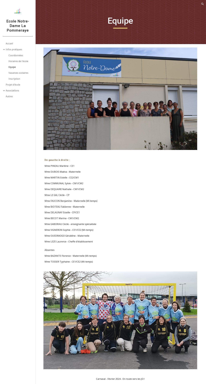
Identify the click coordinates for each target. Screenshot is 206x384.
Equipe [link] (12, 67)
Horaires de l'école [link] (18, 61)
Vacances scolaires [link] (18, 72)
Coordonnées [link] (16, 55)
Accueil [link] (9, 43)
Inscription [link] (14, 78)
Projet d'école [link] (13, 84)
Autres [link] (9, 96)
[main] (120, 22)
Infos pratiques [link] (14, 49)
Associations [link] (12, 90)
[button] (202, 4)
